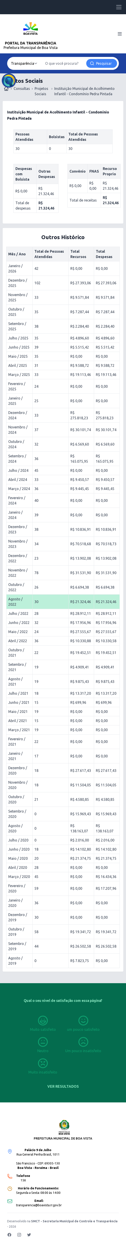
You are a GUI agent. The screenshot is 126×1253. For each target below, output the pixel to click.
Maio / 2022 (18, 632)
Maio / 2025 (18, 356)
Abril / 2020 (17, 868)
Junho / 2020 (18, 849)
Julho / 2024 (18, 470)
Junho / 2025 (18, 347)
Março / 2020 (19, 877)
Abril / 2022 (17, 641)
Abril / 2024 (17, 480)
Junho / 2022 (18, 623)
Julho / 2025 (18, 338)
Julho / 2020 (18, 840)
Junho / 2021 (18, 702)
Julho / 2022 (18, 613)
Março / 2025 (19, 375)
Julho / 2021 (18, 693)
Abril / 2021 (17, 721)
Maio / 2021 (18, 712)
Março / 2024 (19, 489)
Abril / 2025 (17, 365)
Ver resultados (63, 1086)
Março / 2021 (19, 730)
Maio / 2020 (18, 858)
